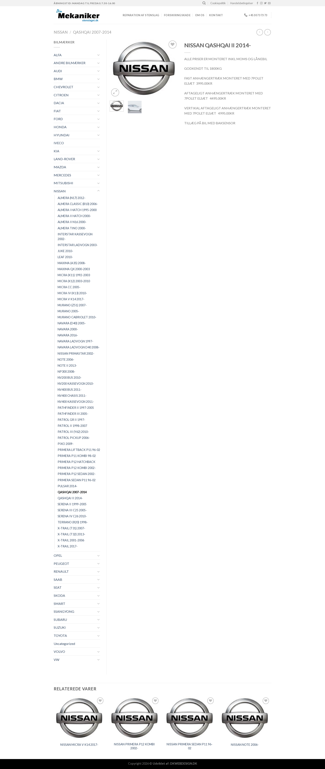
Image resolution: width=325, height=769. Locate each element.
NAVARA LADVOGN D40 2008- (78, 347)
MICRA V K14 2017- (71, 299)
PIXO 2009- (66, 444)
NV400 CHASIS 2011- (72, 395)
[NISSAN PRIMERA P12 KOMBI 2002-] (134, 718)
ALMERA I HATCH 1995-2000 (77, 210)
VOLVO (59, 651)
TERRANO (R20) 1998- (73, 522)
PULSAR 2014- (67, 486)
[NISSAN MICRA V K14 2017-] (79, 718)
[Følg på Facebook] (257, 3)
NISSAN (61, 32)
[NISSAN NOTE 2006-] (244, 718)
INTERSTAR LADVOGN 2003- (78, 245)
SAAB (58, 579)
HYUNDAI (61, 135)
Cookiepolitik (218, 3)
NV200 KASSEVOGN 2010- (76, 383)
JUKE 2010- (65, 251)
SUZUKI (60, 627)
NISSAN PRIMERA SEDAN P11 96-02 (189, 746)
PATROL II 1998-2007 (72, 425)
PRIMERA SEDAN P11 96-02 (77, 480)
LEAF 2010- (65, 257)
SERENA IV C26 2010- (72, 516)
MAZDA (60, 167)
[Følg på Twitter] (265, 3)
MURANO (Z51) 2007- (72, 305)
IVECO (59, 143)
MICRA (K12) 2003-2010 (74, 281)
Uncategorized (64, 644)
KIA (56, 151)
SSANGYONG (64, 611)
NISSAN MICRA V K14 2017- (79, 744)
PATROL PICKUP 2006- (74, 437)
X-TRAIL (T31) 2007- (71, 528)
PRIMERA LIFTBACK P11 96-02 (79, 450)
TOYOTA (60, 635)
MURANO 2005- (68, 311)
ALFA (58, 55)
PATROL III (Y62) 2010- (73, 431)
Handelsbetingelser (241, 3)
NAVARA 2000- (68, 329)
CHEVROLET (63, 87)
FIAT (57, 111)
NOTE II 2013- (67, 365)
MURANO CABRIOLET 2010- (77, 317)
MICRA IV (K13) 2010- (72, 293)
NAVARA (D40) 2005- (72, 323)
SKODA (59, 595)
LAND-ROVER (64, 159)
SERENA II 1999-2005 (72, 504)
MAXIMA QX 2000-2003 (74, 269)
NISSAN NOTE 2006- (245, 744)
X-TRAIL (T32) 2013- (71, 534)
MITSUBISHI (63, 183)
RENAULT (61, 571)
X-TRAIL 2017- (68, 546)
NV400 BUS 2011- (69, 389)
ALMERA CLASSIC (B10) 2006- (78, 204)
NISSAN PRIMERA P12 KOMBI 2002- (134, 746)
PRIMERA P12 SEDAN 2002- (77, 474)
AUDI (58, 71)
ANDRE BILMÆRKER (69, 63)
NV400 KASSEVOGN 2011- (76, 401)
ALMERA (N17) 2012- (71, 198)
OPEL (58, 555)
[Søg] (204, 3)
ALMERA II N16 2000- (72, 222)
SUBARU (60, 619)
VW (56, 660)
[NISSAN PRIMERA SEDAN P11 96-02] (189, 718)
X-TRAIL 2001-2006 (71, 540)
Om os (199, 15)
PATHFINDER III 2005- (73, 413)
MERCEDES (62, 175)
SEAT (58, 587)
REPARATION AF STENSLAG (141, 15)
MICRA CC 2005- (69, 287)
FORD (58, 119)
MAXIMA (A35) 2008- (72, 263)
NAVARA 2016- (68, 335)
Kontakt (216, 15)
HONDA (60, 127)
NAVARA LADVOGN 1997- (75, 341)
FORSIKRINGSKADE (177, 15)
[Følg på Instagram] (261, 3)
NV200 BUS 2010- (69, 377)
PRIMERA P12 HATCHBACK (76, 462)
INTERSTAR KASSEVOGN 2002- (75, 236)
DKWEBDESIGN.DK (183, 763)
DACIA (59, 103)
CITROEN (61, 95)
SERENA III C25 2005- (72, 510)
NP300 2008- (66, 371)
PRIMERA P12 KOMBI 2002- (77, 468)
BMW (58, 79)
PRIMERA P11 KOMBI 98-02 (77, 456)
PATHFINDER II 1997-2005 (76, 407)
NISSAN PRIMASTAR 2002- (76, 353)
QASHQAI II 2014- (70, 498)
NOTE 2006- (66, 359)
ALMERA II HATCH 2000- (74, 216)
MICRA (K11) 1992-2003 (74, 275)
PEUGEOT (61, 563)
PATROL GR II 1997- (71, 419)
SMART (59, 603)
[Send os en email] (269, 3)
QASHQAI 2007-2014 (92, 32)
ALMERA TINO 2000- (72, 228)
